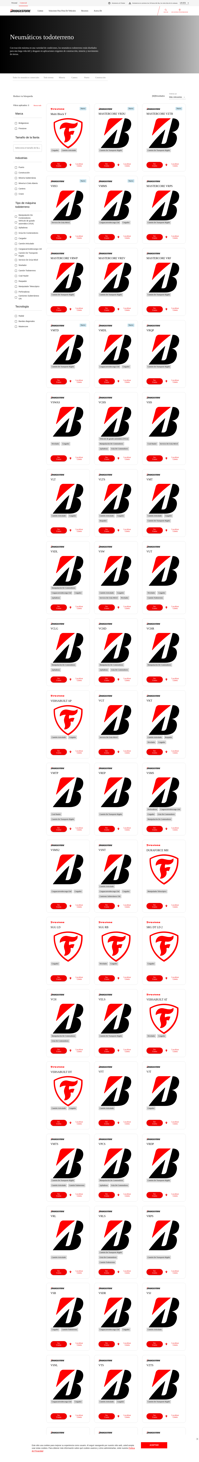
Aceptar (154, 1445)
